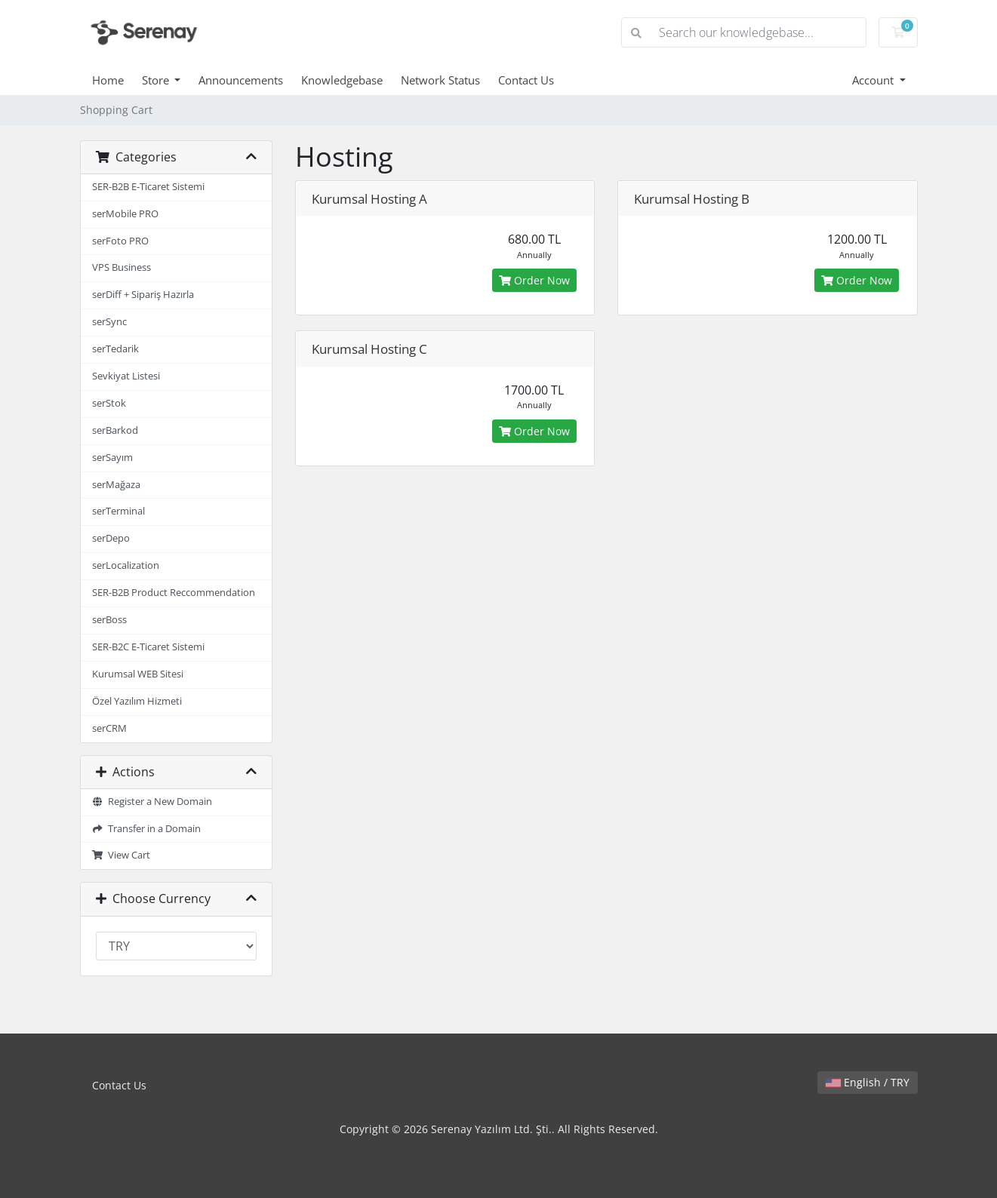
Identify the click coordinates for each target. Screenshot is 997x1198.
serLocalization (125, 565)
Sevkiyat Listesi (126, 376)
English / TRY (867, 1082)
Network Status (440, 80)
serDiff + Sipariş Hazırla (143, 294)
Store (157, 80)
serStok (109, 403)
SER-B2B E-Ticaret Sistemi (148, 186)
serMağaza (116, 484)
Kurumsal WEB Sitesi (137, 674)
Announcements (240, 80)
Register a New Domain (152, 801)
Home (108, 80)
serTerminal (118, 511)
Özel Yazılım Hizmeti (137, 701)
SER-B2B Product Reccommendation (173, 592)
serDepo (111, 538)
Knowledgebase (342, 80)
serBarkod (115, 430)
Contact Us (526, 80)
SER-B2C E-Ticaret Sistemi (148, 646)
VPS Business (121, 267)
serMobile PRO (125, 213)
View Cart (121, 855)
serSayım (112, 457)
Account (874, 80)
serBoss (109, 619)
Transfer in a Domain (147, 828)
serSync (109, 321)
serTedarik (115, 349)
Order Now (534, 280)
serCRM (109, 728)
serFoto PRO (120, 241)
